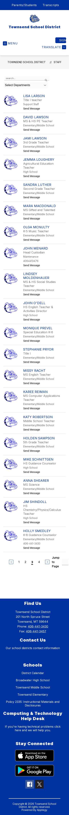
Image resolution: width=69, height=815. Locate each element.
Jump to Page (55, 562)
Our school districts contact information (33, 648)
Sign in (62, 40)
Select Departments (17, 85)
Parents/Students (24, 5)
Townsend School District (27, 62)
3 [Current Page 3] (32, 562)
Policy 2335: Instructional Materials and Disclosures (32, 703)
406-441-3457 (36, 631)
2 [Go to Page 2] (25, 562)
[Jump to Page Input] (65, 562)
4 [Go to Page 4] (39, 562)
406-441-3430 (38, 626)
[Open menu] (10, 43)
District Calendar (33, 673)
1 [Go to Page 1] (19, 562)
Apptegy (42, 809)
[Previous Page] (11, 562)
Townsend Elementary (32, 694)
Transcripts (51, 5)
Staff (57, 62)
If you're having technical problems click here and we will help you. (33, 728)
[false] (26, 78)
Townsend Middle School (32, 687)
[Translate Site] (53, 47)
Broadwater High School (33, 680)
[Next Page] (47, 562)
